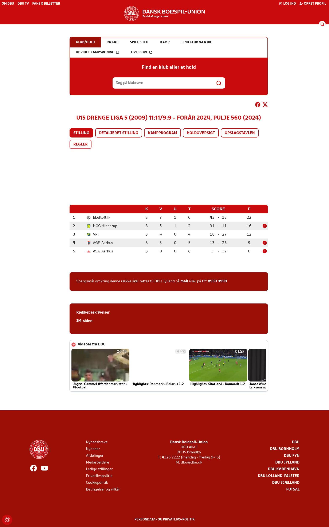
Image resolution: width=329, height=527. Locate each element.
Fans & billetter (46, 3)
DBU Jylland (287, 462)
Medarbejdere (97, 462)
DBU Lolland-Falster (278, 476)
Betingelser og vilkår (103, 489)
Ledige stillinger (99, 469)
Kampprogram (162, 133)
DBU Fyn (291, 455)
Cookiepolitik (97, 482)
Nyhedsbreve (96, 442)
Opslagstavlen (240, 133)
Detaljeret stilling (118, 133)
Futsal (292, 489)
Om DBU (8, 3)
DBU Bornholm (284, 449)
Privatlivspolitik (99, 476)
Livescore (141, 52)
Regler (80, 144)
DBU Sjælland (285, 482)
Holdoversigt (201, 133)
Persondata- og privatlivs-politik (164, 519)
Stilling (81, 133)
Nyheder (93, 449)
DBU (295, 442)
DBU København (283, 469)
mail (184, 281)
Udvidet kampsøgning (97, 52)
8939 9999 (217, 281)
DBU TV (23, 3)
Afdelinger (94, 455)
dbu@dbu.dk (191, 462)
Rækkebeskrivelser (93, 312)
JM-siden (84, 321)
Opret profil (312, 3)
